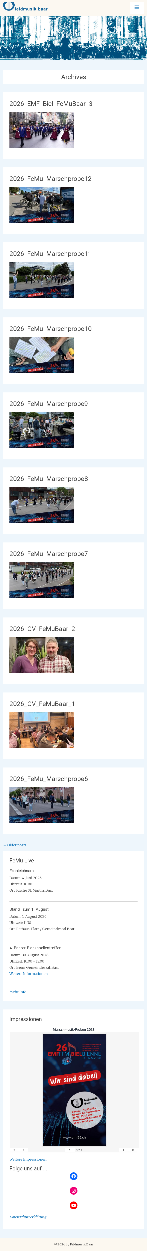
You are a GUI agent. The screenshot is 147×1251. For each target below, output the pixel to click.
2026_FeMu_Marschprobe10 (50, 328)
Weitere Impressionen (28, 1159)
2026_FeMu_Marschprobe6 (48, 778)
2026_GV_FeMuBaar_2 (42, 628)
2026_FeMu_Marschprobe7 (48, 553)
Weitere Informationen (28, 974)
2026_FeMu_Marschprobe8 (48, 478)
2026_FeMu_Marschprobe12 (50, 178)
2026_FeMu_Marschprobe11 (50, 253)
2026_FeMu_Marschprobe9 (48, 403)
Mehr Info (17, 992)
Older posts (14, 845)
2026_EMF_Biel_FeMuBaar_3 (50, 103)
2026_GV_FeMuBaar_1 (42, 703)
